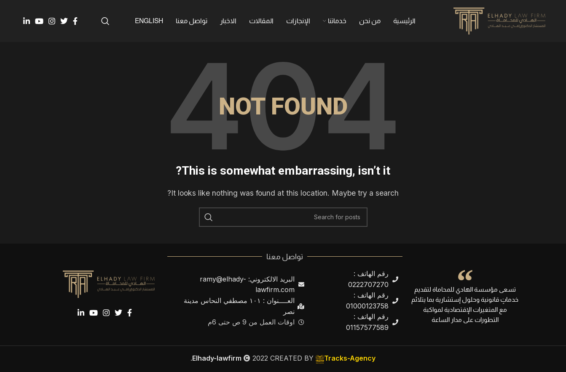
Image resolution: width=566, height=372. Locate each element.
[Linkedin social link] (26, 21)
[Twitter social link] (64, 21)
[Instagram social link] (52, 21)
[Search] (105, 21)
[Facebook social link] (75, 21)
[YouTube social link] (39, 21)
